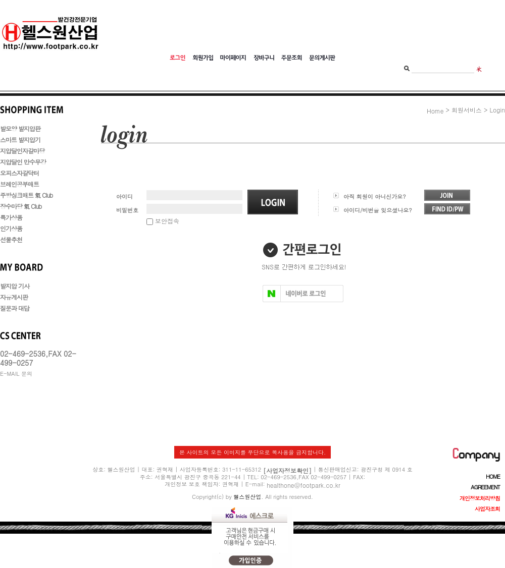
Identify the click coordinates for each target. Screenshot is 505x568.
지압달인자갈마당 (22, 150)
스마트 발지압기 (20, 139)
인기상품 (11, 228)
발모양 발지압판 (20, 128)
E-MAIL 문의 (16, 373)
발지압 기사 (14, 285)
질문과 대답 (14, 308)
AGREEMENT (485, 487)
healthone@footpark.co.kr (303, 484)
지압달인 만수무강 (23, 161)
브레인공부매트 (19, 184)
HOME (493, 476)
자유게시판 (14, 297)
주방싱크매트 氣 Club (26, 195)
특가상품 (11, 217)
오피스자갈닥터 (19, 172)
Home (435, 110)
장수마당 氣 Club (20, 206)
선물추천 (11, 239)
